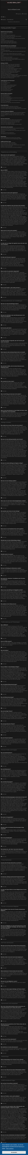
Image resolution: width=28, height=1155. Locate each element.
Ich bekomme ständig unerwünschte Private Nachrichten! (11, 107)
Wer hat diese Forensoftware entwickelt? (8, 142)
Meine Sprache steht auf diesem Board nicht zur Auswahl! (11, 53)
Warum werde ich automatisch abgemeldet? (8, 41)
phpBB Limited (4, 360)
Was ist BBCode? (4, 81)
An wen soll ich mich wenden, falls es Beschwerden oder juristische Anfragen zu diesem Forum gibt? (13, 145)
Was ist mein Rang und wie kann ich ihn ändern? (9, 58)
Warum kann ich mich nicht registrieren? (8, 35)
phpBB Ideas (6, 1099)
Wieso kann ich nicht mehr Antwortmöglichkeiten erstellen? (11, 68)
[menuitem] (24, 14)
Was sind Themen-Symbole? (6, 90)
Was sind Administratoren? (5, 94)
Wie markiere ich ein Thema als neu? (7, 77)
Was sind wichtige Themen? (6, 88)
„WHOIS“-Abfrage (10, 1112)
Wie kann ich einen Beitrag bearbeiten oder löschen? (10, 65)
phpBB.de (12, 360)
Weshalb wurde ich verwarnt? (6, 73)
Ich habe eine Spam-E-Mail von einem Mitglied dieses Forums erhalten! (13, 108)
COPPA (13, 209)
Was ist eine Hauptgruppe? (5, 101)
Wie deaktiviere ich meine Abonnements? (8, 133)
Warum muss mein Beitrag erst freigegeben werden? (10, 76)
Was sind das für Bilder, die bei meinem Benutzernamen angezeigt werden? (13, 55)
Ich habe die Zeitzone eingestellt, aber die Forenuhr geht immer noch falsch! (13, 52)
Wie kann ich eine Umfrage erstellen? (7, 67)
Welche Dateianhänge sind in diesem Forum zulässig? (10, 137)
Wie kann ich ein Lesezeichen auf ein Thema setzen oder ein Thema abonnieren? (13, 131)
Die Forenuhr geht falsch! (5, 50)
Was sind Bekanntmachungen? (6, 87)
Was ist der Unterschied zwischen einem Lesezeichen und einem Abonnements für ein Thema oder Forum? (12, 129)
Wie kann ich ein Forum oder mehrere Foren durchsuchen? (11, 119)
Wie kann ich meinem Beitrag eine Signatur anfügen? (10, 66)
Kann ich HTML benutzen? (5, 82)
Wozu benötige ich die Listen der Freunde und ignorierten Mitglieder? (13, 112)
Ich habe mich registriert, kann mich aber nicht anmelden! (11, 36)
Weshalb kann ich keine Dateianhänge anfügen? (9, 72)
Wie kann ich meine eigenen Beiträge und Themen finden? (11, 124)
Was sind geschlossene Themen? (7, 89)
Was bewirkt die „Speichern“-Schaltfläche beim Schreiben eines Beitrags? (14, 75)
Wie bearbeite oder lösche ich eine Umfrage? (9, 69)
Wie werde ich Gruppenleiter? (6, 99)
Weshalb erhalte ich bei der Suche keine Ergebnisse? (10, 120)
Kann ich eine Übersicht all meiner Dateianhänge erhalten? (11, 138)
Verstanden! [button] (14, 1152)
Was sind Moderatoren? (5, 95)
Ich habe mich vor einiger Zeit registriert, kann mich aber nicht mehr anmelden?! (13, 39)
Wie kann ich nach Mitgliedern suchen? (8, 123)
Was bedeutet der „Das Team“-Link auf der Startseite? (10, 102)
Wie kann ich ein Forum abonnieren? (7, 132)
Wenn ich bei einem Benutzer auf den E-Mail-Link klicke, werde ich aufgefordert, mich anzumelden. (13, 60)
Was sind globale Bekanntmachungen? (8, 86)
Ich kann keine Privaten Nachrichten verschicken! (9, 106)
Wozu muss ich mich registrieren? (7, 32)
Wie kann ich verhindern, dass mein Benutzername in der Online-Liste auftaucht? (13, 48)
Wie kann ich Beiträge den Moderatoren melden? (9, 74)
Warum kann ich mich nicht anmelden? (8, 37)
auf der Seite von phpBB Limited (17, 1089)
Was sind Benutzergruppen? (6, 96)
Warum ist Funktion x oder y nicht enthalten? (9, 143)
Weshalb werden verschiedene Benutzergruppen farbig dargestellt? (13, 100)
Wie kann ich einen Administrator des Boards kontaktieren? (11, 147)
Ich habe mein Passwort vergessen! (7, 40)
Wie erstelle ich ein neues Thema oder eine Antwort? (10, 64)
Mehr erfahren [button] (10, 1148)
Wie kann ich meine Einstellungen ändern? (8, 46)
